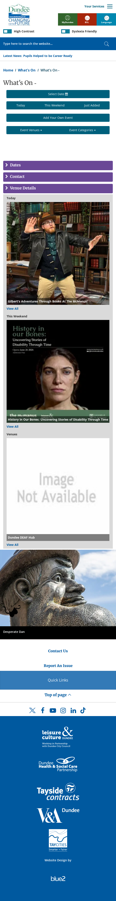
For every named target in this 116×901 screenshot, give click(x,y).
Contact (17, 176)
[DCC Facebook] (42, 711)
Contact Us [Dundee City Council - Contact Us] (58, 651)
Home (8, 70)
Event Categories (82, 130)
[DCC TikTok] (83, 711)
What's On (27, 70)
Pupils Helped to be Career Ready (47, 56)
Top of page (58, 694)
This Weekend (55, 105)
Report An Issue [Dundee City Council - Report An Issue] (58, 665)
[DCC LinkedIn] (73, 711)
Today (20, 105)
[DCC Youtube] (53, 711)
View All (12, 309)
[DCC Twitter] (32, 714)
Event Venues (31, 130)
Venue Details (22, 188)
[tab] (58, 165)
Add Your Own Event (58, 118)
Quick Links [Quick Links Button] (58, 680)
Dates (15, 165)
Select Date (58, 94)
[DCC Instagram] (63, 711)
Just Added (92, 105)
